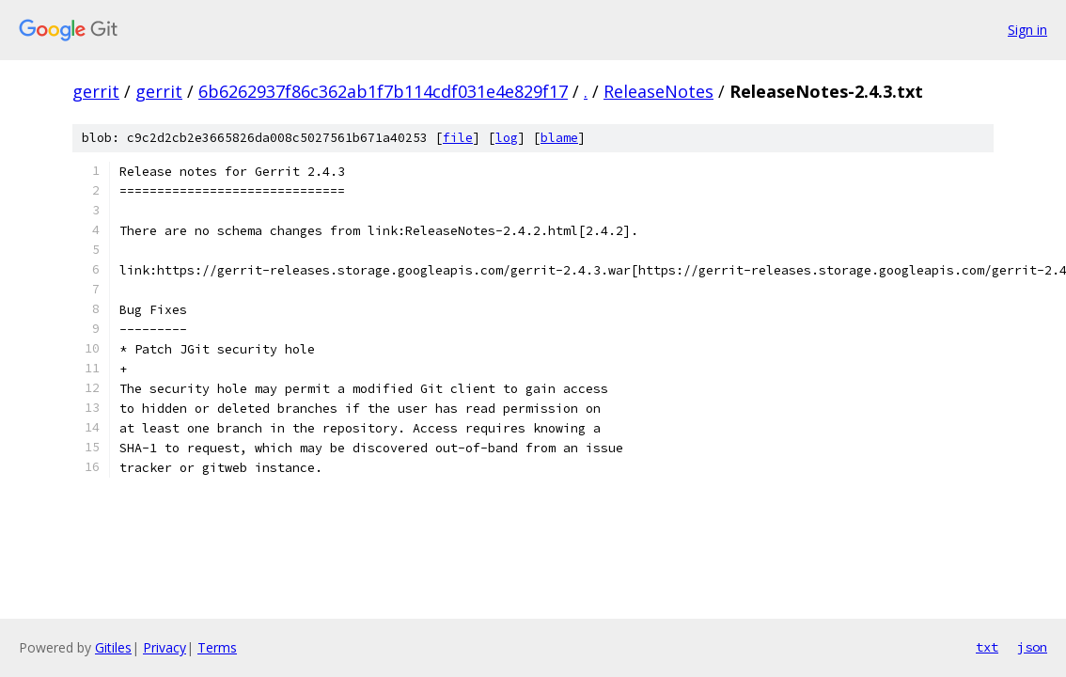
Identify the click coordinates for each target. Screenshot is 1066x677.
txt (987, 646)
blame (559, 138)
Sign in (1027, 30)
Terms (217, 647)
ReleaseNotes (658, 91)
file (458, 138)
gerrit (95, 91)
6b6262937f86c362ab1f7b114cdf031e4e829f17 (383, 91)
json (1032, 646)
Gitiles (113, 647)
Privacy (164, 647)
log (506, 138)
